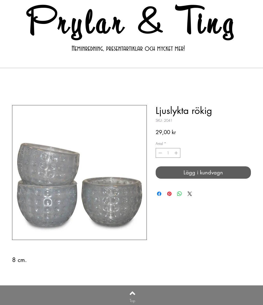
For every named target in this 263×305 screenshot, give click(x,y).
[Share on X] (190, 194)
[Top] (132, 300)
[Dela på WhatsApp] (179, 194)
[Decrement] (159, 152)
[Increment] (176, 152)
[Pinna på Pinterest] (169, 194)
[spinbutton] (168, 152)
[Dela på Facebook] (159, 194)
